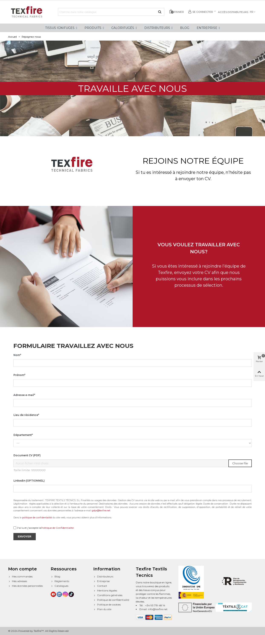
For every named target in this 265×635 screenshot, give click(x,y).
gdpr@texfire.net (101, 510)
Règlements (60, 581)
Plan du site (102, 609)
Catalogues (59, 586)
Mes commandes (20, 576)
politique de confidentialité (37, 517)
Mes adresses (17, 581)
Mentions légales (105, 590)
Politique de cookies (107, 605)
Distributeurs (103, 576)
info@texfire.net (158, 609)
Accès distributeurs (233, 12)
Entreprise (101, 581)
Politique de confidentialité (111, 600)
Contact (100, 586)
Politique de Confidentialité (57, 527)
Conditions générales (107, 595)
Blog (55, 576)
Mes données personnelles (25, 586)
